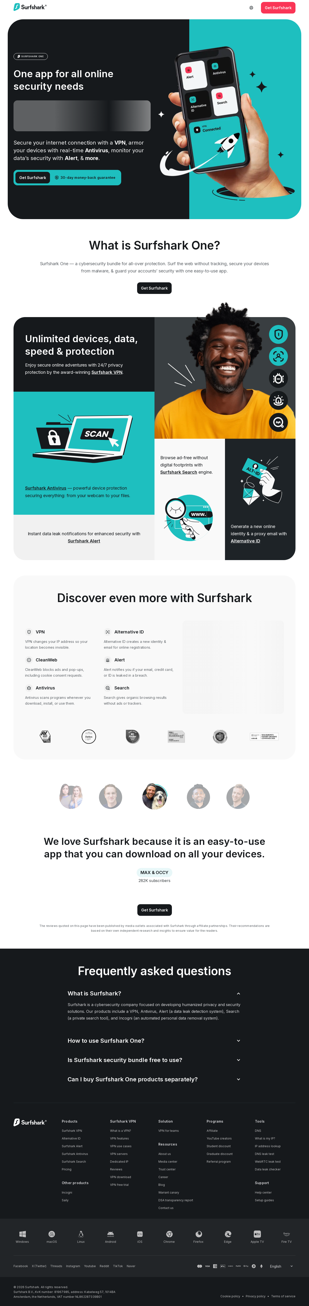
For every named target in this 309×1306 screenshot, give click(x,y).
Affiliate (212, 1130)
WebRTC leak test (268, 1161)
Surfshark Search (178, 472)
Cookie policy (230, 1296)
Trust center (167, 1169)
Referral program (219, 1161)
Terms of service (283, 1296)
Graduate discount (220, 1154)
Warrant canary (168, 1192)
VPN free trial (119, 1185)
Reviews (116, 1169)
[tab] (154, 797)
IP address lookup (268, 1146)
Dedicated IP (119, 1161)
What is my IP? (265, 1138)
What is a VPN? (120, 1130)
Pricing (66, 1169)
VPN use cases (121, 1146)
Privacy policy (256, 1296)
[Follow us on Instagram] (73, 1266)
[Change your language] (281, 1266)
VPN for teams (168, 1130)
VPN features (119, 1138)
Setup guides (264, 1200)
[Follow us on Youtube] (90, 1266)
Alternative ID (245, 540)
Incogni (67, 1192)
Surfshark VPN (106, 372)
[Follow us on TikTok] (118, 1266)
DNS (258, 1130)
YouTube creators (219, 1138)
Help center (263, 1192)
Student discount (219, 1146)
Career (163, 1177)
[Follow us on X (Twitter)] (39, 1266)
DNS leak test (264, 1154)
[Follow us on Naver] (131, 1266)
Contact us (166, 1208)
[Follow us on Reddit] (104, 1266)
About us (164, 1154)
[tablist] (154, 797)
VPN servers (119, 1154)
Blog (161, 1185)
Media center (167, 1161)
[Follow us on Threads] (56, 1266)
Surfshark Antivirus (45, 488)
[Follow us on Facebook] (21, 1266)
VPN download (120, 1177)
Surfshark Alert (84, 540)
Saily (65, 1200)
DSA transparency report (175, 1200)
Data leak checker (268, 1169)
